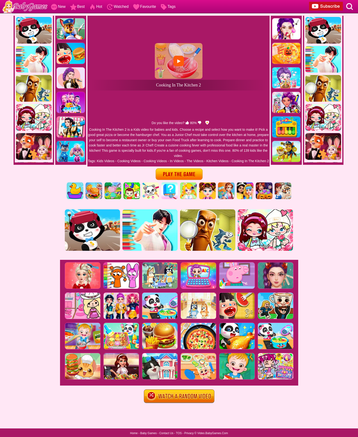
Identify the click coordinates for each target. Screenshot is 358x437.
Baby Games (148, 433)
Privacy (189, 433)
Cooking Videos (129, 161)
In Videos (177, 161)
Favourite (144, 7)
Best (77, 7)
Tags (168, 7)
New (58, 7)
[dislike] (200, 123)
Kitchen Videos (217, 161)
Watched (117, 7)
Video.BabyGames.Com (212, 433)
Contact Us (166, 433)
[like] (187, 123)
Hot (95, 7)
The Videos (195, 161)
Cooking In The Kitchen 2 (250, 161)
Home (134, 433)
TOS (179, 433)
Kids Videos (105, 161)
